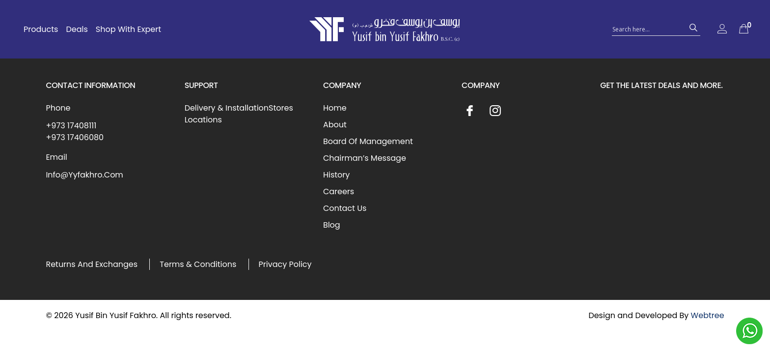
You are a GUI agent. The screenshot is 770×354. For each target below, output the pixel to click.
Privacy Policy (285, 264)
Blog (331, 225)
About (335, 124)
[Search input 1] (647, 28)
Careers (338, 191)
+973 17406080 (75, 137)
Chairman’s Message (364, 158)
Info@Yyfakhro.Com (84, 174)
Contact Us (344, 208)
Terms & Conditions (198, 264)
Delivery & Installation (227, 108)
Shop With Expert (128, 29)
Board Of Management (368, 141)
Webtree (707, 315)
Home (335, 108)
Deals (76, 29)
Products (41, 29)
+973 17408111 (71, 125)
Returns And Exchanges (92, 264)
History (336, 174)
